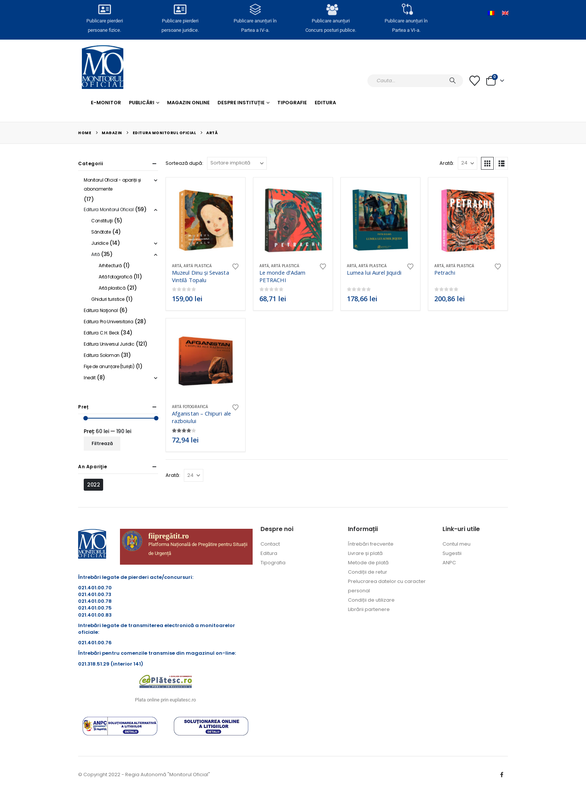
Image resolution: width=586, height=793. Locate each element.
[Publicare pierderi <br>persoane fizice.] (104, 11)
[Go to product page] (205, 220)
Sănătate (101, 232)
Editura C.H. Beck (101, 333)
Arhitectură (110, 265)
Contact (270, 543)
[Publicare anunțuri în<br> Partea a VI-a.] (406, 11)
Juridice (99, 243)
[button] (487, 163)
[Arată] (467, 163)
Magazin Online (188, 102)
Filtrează (102, 443)
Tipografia (273, 562)
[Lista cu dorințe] (474, 80)
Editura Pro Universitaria (108, 321)
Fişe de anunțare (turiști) (109, 366)
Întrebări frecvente (371, 543)
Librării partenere (369, 609)
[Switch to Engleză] (505, 13)
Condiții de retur (367, 572)
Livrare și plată (365, 553)
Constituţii (101, 220)
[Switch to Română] (491, 13)
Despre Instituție (241, 102)
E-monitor (106, 102)
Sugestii (452, 553)
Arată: (447, 163)
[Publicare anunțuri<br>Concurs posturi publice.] (330, 11)
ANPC (449, 562)
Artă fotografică (190, 407)
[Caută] (452, 80)
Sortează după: (184, 163)
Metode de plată (368, 562)
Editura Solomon (102, 355)
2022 (93, 484)
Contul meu (456, 543)
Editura (325, 102)
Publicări (141, 102)
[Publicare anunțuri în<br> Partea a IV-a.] (255, 11)
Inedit (89, 377)
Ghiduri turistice (107, 299)
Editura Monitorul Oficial (109, 209)
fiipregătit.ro (168, 536)
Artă (177, 266)
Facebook (501, 774)
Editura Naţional (101, 310)
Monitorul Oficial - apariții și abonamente (112, 184)
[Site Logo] (102, 67)
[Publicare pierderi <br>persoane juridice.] (180, 11)
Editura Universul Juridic (109, 344)
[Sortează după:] (237, 163)
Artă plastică (197, 266)
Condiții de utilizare (371, 600)
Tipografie (292, 102)
